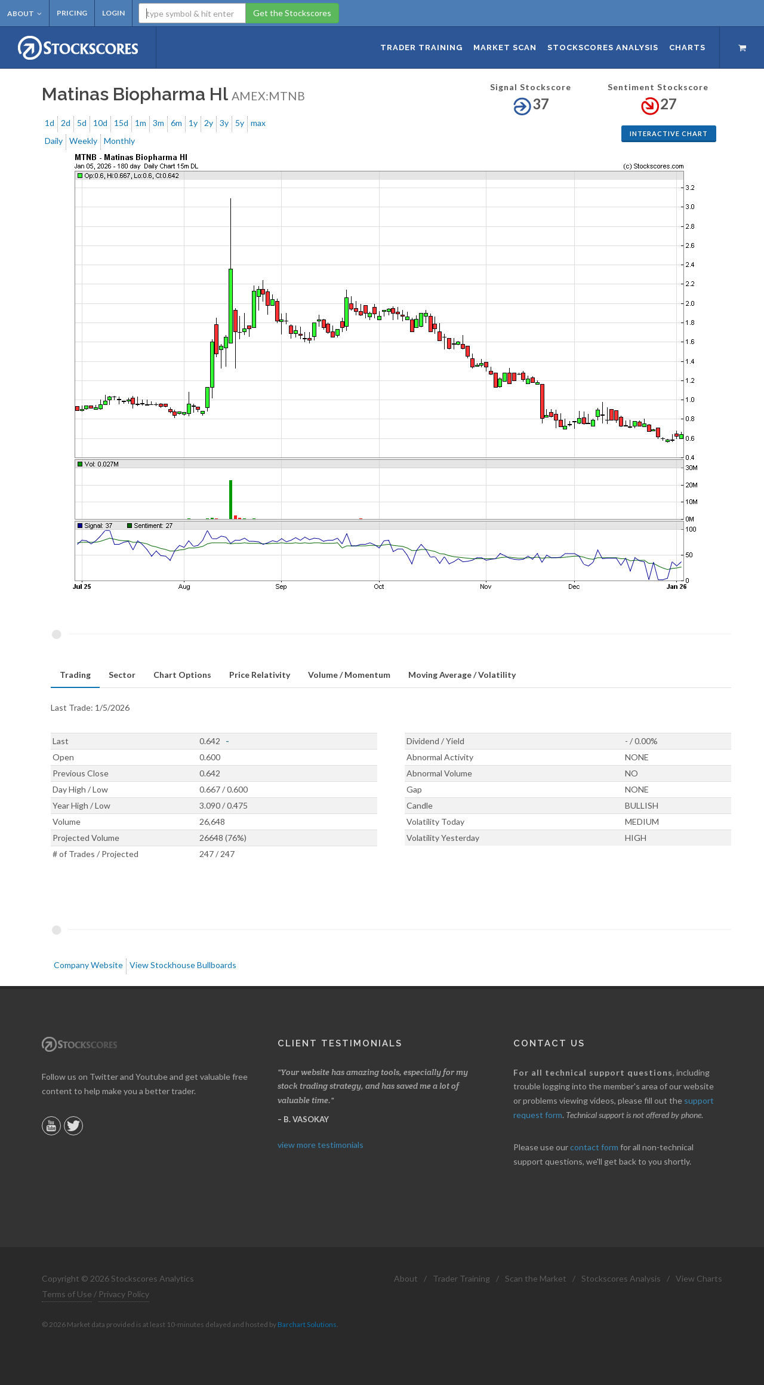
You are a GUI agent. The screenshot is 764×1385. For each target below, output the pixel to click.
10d (100, 123)
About (24, 13)
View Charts (699, 1278)
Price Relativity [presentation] (259, 675)
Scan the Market (535, 1278)
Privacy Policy (123, 1294)
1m (140, 123)
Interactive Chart (669, 133)
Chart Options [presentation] (182, 675)
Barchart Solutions (307, 1324)
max (258, 123)
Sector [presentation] (122, 675)
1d (49, 123)
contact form (594, 1147)
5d (82, 123)
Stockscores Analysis (621, 1278)
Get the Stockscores (292, 13)
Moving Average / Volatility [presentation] (462, 675)
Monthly (119, 141)
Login (113, 12)
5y (239, 123)
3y (224, 123)
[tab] (75, 675)
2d (65, 123)
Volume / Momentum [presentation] (349, 675)
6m (176, 123)
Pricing (72, 12)
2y (208, 123)
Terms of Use (67, 1294)
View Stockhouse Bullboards (183, 965)
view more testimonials (320, 1145)
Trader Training (461, 1278)
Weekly (83, 141)
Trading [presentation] (75, 675)
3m (158, 123)
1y (193, 123)
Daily (54, 141)
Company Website (88, 965)
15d (121, 123)
